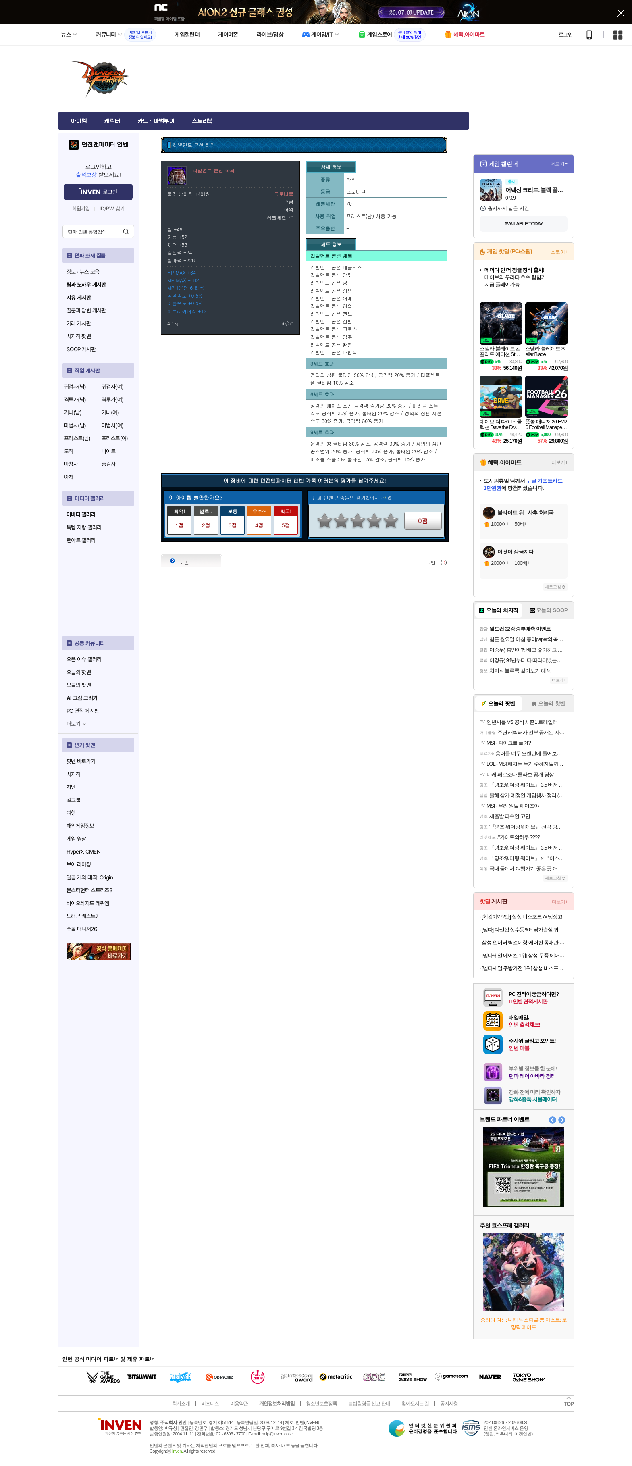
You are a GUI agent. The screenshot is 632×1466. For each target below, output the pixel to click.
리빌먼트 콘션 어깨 (331, 298)
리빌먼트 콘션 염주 (331, 336)
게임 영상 (76, 838)
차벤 (71, 787)
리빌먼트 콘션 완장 (331, 344)
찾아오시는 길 (415, 1403)
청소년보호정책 (321, 1403)
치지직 (73, 774)
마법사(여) (112, 425)
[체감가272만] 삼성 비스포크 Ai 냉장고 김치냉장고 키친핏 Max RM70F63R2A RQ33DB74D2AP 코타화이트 (525, 917)
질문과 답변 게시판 (86, 310)
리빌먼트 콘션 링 (328, 282)
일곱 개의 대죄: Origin (90, 877)
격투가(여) (112, 399)
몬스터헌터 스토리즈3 (89, 890)
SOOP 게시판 (81, 349)
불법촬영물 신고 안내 (369, 1403)
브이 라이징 (79, 864)
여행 (71, 813)
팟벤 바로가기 (81, 761)
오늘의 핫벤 (79, 672)
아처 (68, 477)
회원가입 (81, 209)
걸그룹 (73, 800)
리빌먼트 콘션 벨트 (331, 313)
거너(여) (110, 412)
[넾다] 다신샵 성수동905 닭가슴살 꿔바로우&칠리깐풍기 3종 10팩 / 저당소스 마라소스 (525, 930)
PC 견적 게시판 (83, 711)
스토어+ (559, 252)
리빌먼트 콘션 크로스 (333, 328)
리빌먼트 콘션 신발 (331, 321)
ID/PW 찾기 (112, 209)
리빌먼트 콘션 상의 (331, 290)
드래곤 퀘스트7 (82, 916)
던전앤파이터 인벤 (105, 144)
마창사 (71, 464)
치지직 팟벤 (79, 336)
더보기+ (559, 163)
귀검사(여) (112, 386)
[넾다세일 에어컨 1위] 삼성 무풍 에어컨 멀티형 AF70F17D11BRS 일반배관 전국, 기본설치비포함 (525, 955)
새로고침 (553, 587)
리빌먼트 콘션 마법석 (333, 352)
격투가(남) (75, 399)
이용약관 (239, 1403)
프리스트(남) (77, 438)
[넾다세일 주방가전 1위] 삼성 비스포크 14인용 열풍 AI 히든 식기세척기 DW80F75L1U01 (525, 968)
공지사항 (449, 1403)
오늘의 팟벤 (79, 685)
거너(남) (72, 412)
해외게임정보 (80, 826)
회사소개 (181, 1403)
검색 (126, 231)
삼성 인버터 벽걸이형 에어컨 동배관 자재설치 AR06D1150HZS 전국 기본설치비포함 (525, 942)
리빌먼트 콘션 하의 (331, 305)
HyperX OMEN (83, 851)
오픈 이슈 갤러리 (84, 659)
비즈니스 (210, 1403)
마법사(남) (75, 425)
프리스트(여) (115, 438)
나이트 (108, 451)
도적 (68, 451)
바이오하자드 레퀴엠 (88, 903)
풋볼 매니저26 (82, 929)
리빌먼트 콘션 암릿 (331, 274)
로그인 (565, 34)
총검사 (108, 464)
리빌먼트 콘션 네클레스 (336, 267)
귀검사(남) (75, 386)
